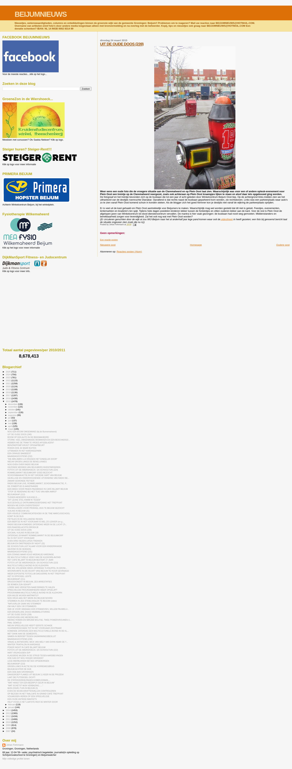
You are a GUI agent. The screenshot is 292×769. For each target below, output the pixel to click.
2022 (8, 380)
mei (10, 423)
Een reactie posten (109, 240)
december (13, 404)
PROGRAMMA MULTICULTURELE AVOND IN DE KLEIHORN (34, 593)
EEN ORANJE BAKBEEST (19, 453)
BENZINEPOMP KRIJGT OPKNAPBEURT (26, 445)
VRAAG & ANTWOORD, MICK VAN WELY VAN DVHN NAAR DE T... (37, 642)
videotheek (226, 219)
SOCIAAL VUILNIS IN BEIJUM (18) (23, 532)
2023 (8, 377)
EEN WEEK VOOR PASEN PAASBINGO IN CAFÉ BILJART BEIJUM (37, 489)
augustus (12, 415)
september (13, 412)
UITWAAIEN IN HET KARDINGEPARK (24, 451)
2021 (8, 383)
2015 (8, 401)
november (13, 407)
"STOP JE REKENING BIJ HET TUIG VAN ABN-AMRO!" (32, 491)
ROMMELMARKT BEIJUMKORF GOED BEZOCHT (30, 472)
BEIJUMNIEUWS (40, 14)
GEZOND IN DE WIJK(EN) (19, 549)
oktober (12, 409)
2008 (8, 728)
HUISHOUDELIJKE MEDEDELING (22, 617)
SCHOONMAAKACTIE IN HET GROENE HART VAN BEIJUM (34, 475)
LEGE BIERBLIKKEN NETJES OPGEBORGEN (28, 661)
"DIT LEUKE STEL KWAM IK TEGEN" (24, 500)
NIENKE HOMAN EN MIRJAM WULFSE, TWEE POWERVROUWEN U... (39, 620)
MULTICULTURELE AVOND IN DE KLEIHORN (27, 565)
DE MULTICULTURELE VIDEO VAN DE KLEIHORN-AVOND (34, 557)
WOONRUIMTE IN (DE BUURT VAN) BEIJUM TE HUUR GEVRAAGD (38, 571)
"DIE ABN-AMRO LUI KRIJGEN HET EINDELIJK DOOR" (32, 459)
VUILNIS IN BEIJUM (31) (18, 511)
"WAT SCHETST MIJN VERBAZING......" (25, 685)
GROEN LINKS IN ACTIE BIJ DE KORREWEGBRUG (30, 666)
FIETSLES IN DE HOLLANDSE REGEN (25, 519)
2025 (8, 371)
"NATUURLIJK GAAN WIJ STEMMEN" (24, 604)
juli (9, 418)
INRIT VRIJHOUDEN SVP (18, 653)
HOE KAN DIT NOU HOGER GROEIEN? (25, 658)
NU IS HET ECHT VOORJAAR (20, 538)
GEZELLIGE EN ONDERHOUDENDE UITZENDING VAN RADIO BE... (38, 478)
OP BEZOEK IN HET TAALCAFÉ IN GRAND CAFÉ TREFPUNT (35, 694)
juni (10, 420)
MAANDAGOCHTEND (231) (19, 552)
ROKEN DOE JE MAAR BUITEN (21, 448)
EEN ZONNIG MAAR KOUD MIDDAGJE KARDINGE (30, 554)
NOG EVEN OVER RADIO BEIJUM (23, 464)
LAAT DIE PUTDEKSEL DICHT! (21, 677)
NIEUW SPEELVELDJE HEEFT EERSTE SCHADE (29, 625)
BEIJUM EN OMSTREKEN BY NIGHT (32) (26, 543)
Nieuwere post (107, 244)
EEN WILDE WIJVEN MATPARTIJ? (23, 595)
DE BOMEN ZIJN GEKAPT (19, 584)
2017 (8, 395)
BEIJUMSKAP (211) (16, 579)
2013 (8, 713)
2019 (8, 389)
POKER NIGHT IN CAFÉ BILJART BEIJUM (26, 647)
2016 (8, 398)
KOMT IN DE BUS (15, 516)
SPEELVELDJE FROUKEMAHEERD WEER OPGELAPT (32, 590)
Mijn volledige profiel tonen (16, 758)
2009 (8, 725)
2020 (8, 386)
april (10, 426)
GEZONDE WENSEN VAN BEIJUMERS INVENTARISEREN (33, 467)
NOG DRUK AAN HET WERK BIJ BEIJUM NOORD (30, 598)
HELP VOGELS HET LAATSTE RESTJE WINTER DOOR (32, 702)
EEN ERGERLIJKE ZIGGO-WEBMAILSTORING (28, 612)
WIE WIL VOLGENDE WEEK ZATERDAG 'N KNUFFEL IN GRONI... (37, 568)
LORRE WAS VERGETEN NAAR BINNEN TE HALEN (31, 587)
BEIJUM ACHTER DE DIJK (19, 669)
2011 (8, 719)
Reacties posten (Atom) (129, 251)
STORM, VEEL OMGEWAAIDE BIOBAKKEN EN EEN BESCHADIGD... (38, 440)
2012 (8, 716)
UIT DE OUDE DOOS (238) (19, 614)
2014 (8, 710)
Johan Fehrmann (14, 745)
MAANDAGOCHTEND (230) (19, 639)
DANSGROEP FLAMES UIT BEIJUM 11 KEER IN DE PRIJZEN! (35, 674)
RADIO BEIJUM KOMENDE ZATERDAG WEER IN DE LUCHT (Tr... (37, 524)
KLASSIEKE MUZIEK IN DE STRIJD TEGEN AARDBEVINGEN (35, 655)
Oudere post (283, 244)
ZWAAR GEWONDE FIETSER (20, 481)
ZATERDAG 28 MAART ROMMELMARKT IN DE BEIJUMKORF (35, 535)
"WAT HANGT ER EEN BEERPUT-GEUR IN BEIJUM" (31, 683)
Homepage (196, 244)
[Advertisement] (19, 293)
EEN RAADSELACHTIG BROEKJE (22, 527)
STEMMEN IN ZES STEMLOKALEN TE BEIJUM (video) (32, 601)
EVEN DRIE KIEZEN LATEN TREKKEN (24, 541)
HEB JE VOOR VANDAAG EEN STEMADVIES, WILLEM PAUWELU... (38, 609)
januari (11, 707)
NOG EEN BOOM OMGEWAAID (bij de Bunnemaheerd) (32, 431)
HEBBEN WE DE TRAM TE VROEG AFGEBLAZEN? (30, 442)
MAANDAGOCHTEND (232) (19, 456)
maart (11, 429)
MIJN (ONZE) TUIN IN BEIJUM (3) (22, 688)
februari (12, 704)
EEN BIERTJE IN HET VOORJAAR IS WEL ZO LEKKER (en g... (35, 521)
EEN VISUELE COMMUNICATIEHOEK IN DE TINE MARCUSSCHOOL (38, 513)
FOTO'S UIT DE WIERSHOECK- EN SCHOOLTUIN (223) (32, 563)
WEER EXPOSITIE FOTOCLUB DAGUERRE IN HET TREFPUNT (36, 574)
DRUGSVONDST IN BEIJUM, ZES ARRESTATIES (29, 582)
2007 (8, 731)
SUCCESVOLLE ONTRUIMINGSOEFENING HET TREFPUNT (34, 502)
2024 (8, 374)
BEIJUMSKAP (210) (16, 664)
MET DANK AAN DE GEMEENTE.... (23, 634)
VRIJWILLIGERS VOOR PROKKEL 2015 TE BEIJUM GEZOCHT (35, 508)
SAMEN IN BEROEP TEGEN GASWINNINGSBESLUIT (31, 636)
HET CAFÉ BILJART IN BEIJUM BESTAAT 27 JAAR (30, 560)
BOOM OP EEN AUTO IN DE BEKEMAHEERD (28, 437)
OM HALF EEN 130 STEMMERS (21, 606)
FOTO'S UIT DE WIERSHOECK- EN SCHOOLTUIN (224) (32, 470)
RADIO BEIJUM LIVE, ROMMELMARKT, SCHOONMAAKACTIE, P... (37, 483)
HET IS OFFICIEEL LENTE (19, 576)
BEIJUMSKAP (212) (16, 494)
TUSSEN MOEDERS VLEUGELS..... (23, 497)
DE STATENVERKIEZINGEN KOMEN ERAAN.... (28, 680)
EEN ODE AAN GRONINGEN (20, 672)
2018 (8, 392)
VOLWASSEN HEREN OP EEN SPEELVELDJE (28, 696)
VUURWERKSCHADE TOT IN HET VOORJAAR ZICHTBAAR (34, 628)
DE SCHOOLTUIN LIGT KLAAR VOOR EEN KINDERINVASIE (34, 546)
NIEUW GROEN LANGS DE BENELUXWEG (27, 461)
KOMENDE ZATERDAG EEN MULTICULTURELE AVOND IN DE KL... (38, 631)
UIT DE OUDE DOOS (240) (19, 434)
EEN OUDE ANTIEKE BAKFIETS (22, 699)
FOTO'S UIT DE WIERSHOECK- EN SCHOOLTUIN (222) (32, 650)
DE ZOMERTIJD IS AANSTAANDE (22, 486)
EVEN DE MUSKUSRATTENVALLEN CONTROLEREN (31, 691)
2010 (8, 722)
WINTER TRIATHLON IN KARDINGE (23, 644)
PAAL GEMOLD (14, 623)
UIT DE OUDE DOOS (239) (121, 44)
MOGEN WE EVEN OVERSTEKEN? (23, 505)
